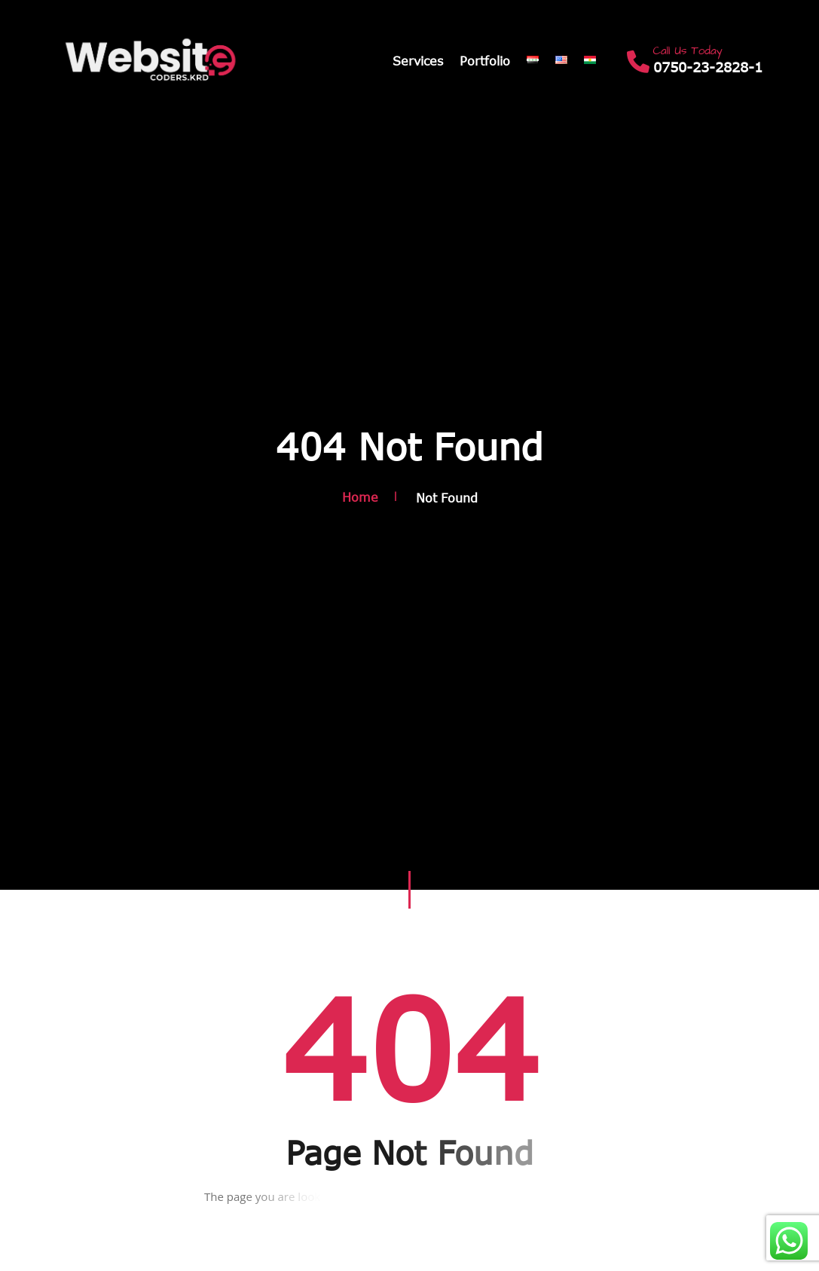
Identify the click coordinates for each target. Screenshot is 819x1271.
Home (360, 498)
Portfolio (485, 61)
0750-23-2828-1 (707, 68)
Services (418, 61)
